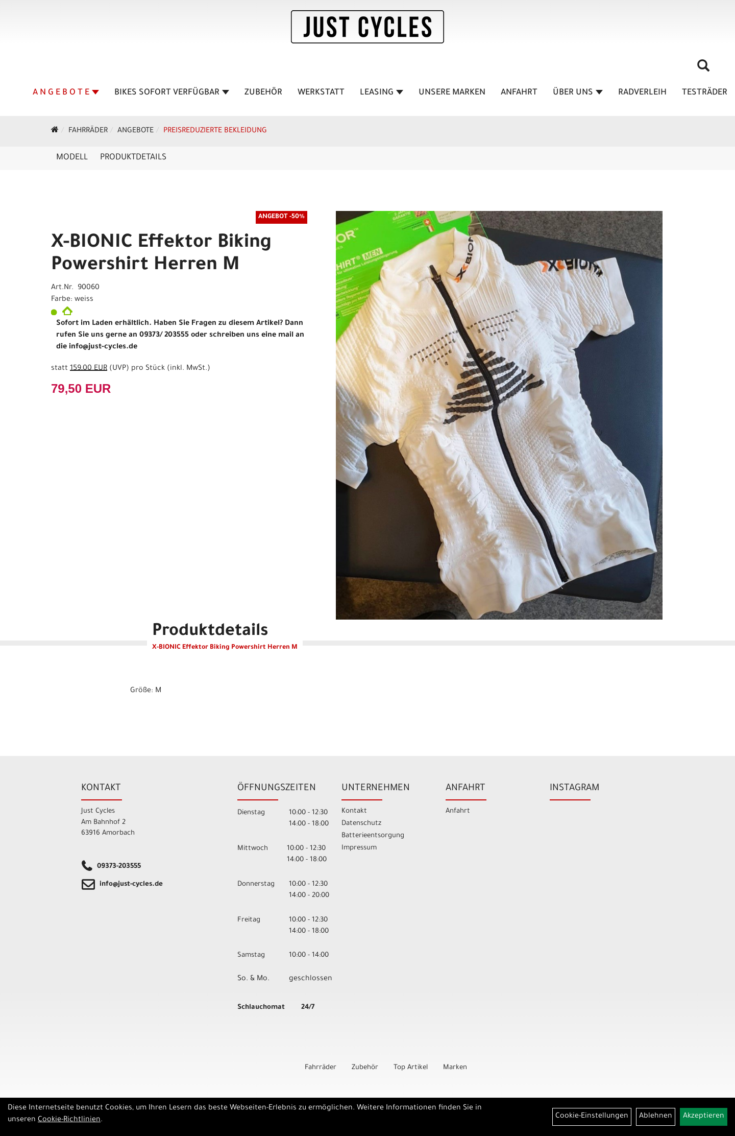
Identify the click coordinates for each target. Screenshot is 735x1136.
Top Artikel (411, 1068)
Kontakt (354, 811)
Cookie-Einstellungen (591, 1117)
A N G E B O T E (66, 93)
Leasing (381, 93)
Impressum (359, 848)
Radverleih (642, 93)
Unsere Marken (452, 93)
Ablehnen (655, 1117)
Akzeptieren (703, 1117)
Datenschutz (361, 823)
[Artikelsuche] (703, 69)
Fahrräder (88, 131)
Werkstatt (321, 93)
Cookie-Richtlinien (69, 1120)
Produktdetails (133, 157)
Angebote (135, 131)
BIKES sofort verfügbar (171, 93)
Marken (455, 1068)
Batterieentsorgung (372, 836)
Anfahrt (519, 93)
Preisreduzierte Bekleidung (215, 131)
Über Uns (578, 93)
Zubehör (263, 93)
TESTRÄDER (704, 93)
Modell (72, 157)
